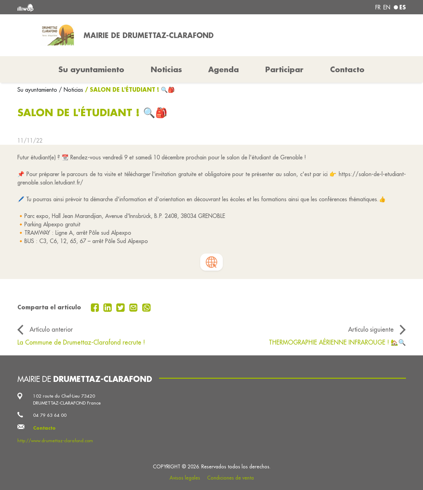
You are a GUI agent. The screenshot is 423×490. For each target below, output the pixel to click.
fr (378, 7)
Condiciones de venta (230, 478)
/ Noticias (71, 89)
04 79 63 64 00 (49, 415)
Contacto (347, 69)
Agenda (223, 69)
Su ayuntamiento (38, 89)
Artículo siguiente (371, 329)
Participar (284, 69)
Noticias (166, 69)
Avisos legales (185, 478)
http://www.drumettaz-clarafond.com (55, 440)
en (386, 7)
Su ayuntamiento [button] (91, 69)
